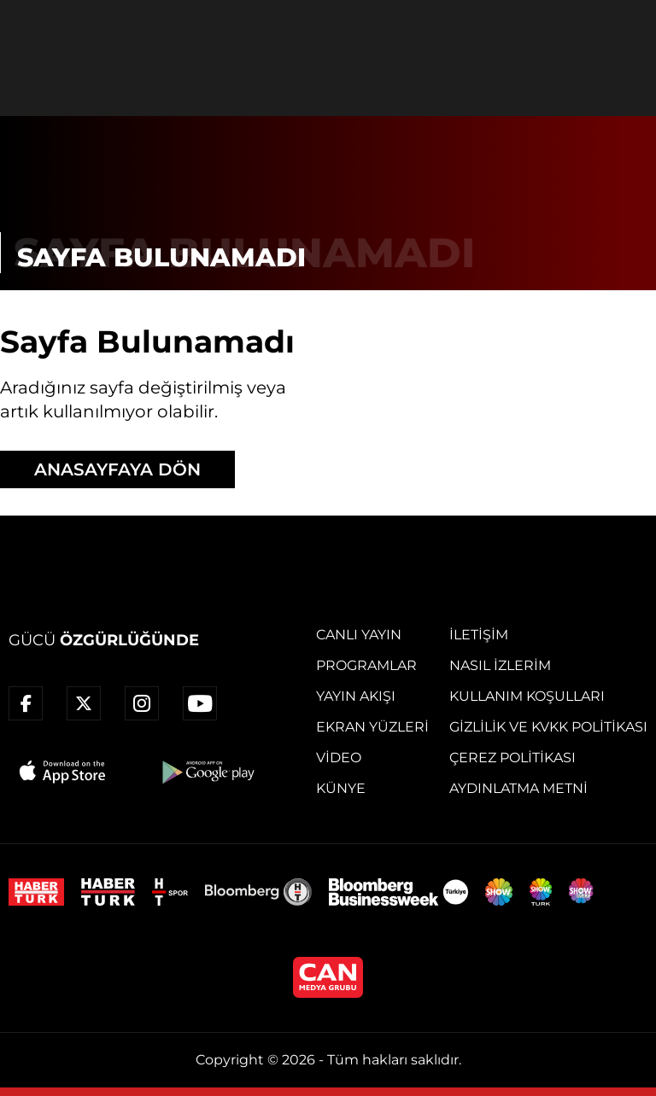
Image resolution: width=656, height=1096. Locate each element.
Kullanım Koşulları (527, 696)
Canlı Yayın (358, 635)
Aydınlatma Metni (518, 788)
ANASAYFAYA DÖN (117, 469)
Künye (341, 788)
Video (338, 757)
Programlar (366, 665)
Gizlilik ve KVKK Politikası (548, 727)
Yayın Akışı (355, 696)
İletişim (478, 635)
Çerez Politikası (512, 757)
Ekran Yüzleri (372, 727)
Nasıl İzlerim (500, 665)
